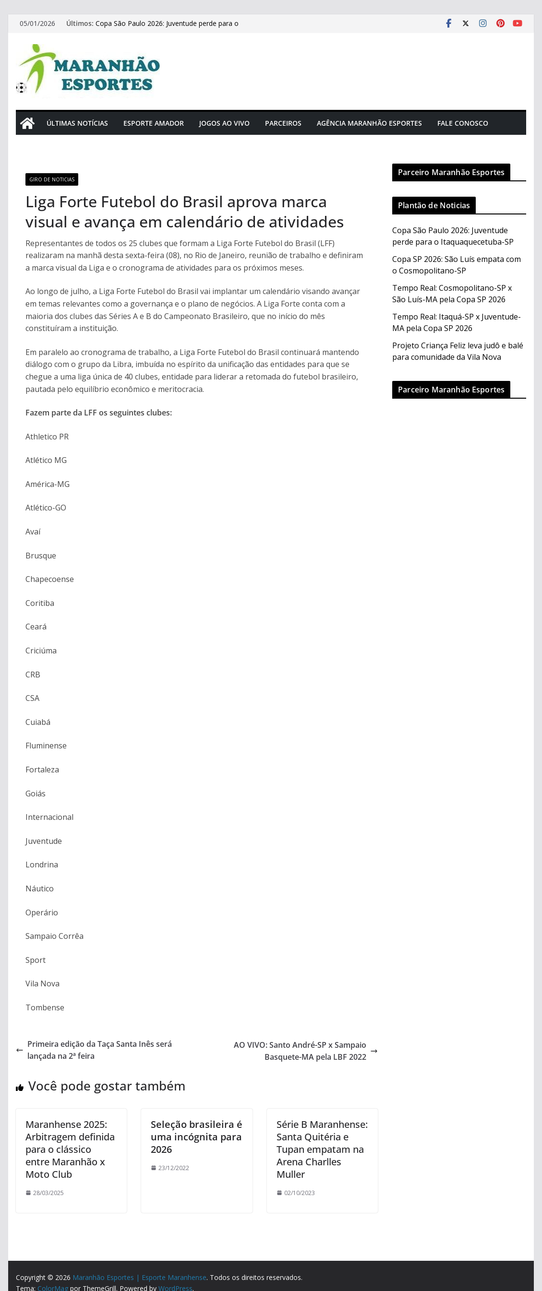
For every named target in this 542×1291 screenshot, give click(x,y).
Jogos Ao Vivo (224, 123)
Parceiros (283, 123)
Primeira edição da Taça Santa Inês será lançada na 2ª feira (94, 1050)
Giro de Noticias (51, 179)
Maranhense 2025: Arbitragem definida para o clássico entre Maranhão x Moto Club (70, 1149)
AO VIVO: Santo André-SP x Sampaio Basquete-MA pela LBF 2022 (306, 1051)
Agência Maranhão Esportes (369, 123)
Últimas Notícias (77, 123)
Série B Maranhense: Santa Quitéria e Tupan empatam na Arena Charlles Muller (322, 1149)
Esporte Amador (153, 123)
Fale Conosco (462, 123)
